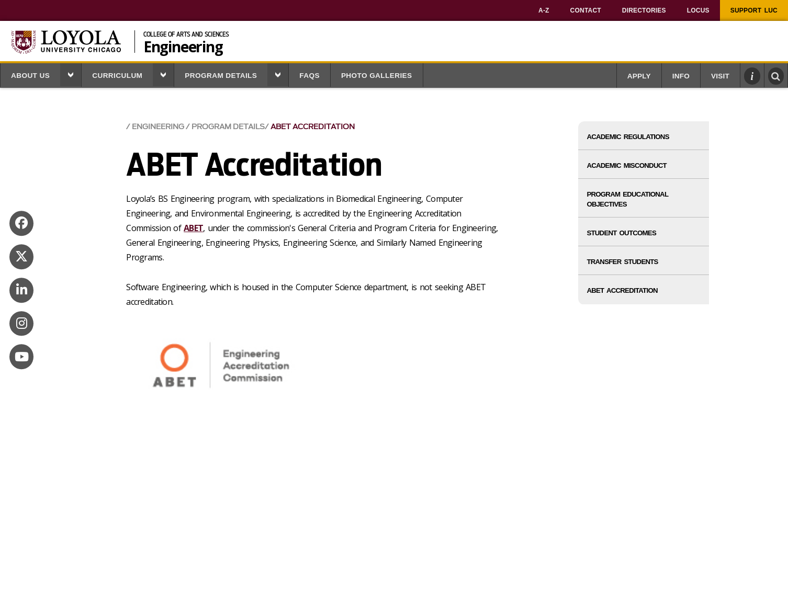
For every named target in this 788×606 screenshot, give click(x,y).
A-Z (543, 10)
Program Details (221, 75)
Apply (639, 76)
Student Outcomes (621, 233)
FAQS (309, 75)
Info (681, 76)
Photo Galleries (376, 75)
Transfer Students (622, 262)
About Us (30, 75)
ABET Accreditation (313, 126)
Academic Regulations (628, 137)
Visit (720, 76)
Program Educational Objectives (627, 199)
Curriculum (117, 75)
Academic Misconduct (626, 165)
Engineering (183, 45)
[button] (70, 74)
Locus (698, 10)
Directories (644, 10)
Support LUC (754, 10)
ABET (193, 228)
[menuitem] (544, 10)
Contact (585, 10)
